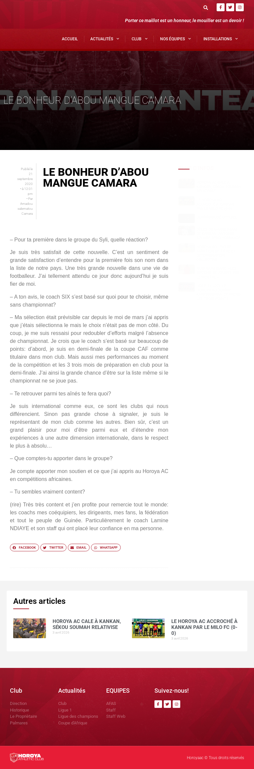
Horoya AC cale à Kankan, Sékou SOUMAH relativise (218, 186)
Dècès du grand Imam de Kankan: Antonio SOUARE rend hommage (218, 233)
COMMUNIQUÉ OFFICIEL (216, 217)
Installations (220, 38)
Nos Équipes (175, 38)
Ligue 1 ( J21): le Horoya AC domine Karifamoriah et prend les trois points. (218, 292)
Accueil (70, 39)
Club (140, 38)
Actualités (104, 38)
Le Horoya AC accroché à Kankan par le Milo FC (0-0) (215, 204)
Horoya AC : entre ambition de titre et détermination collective (215, 253)
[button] (206, 7)
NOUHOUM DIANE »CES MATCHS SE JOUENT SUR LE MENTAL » (217, 272)
